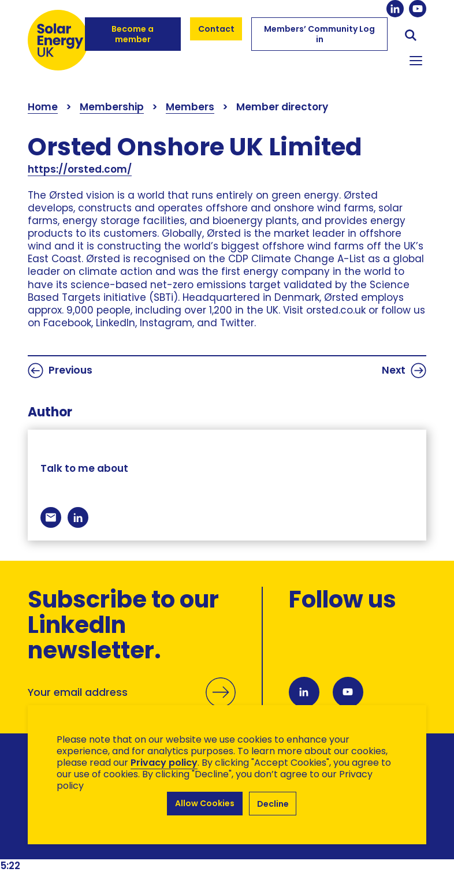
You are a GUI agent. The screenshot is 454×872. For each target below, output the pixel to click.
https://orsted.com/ (80, 169)
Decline (273, 804)
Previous (60, 370)
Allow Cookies (205, 804)
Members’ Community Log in (319, 34)
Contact (216, 29)
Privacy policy (164, 762)
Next (404, 370)
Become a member (132, 34)
